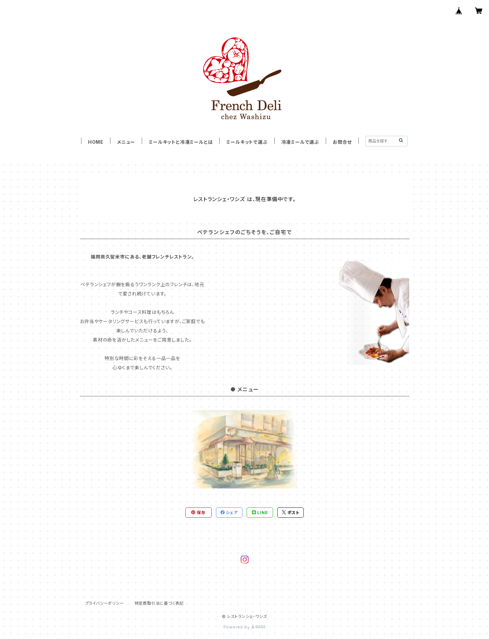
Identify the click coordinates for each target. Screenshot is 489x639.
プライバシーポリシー (104, 603)
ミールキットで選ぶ (246, 142)
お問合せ (342, 142)
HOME (96, 142)
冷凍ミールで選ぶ (300, 142)
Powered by (245, 626)
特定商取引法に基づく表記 (159, 603)
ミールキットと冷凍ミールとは (181, 142)
